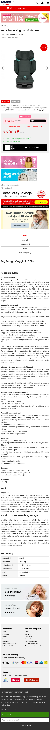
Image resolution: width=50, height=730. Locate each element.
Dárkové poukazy (31, 643)
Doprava (6, 634)
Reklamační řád (8, 646)
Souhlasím (6, 714)
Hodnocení (25, 244)
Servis (27, 632)
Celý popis (40, 110)
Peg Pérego (13, 37)
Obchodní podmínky (10, 643)
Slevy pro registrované (33, 646)
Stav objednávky (31, 641)
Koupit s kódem (38, 121)
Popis (25, 236)
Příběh (5, 636)
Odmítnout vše (25, 725)
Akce (4, 632)
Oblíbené (28, 636)
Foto (25, 248)
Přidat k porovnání (10, 185)
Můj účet (28, 634)
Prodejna (6, 639)
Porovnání (28, 639)
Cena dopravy (25, 253)
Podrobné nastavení (10, 720)
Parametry (25, 240)
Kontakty (6, 641)
